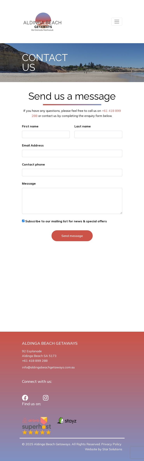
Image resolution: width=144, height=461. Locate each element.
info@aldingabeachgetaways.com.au (48, 367)
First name (30, 126)
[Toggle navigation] (116, 21)
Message (29, 183)
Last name (82, 126)
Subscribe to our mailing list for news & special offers (65, 221)
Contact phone (33, 164)
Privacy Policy (111, 444)
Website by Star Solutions (103, 449)
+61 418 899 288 (35, 361)
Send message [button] (72, 236)
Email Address (33, 145)
